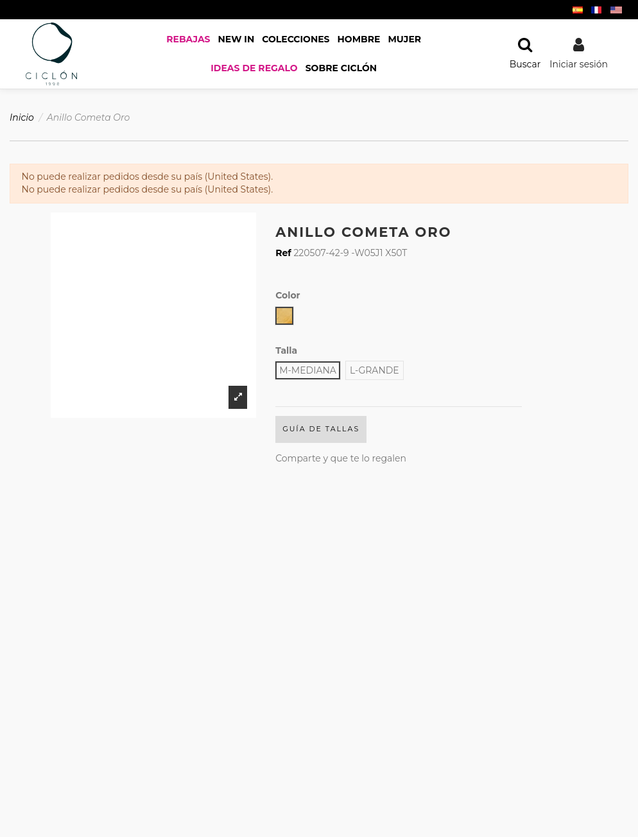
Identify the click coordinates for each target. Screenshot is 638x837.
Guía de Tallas (320, 428)
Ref (283, 253)
